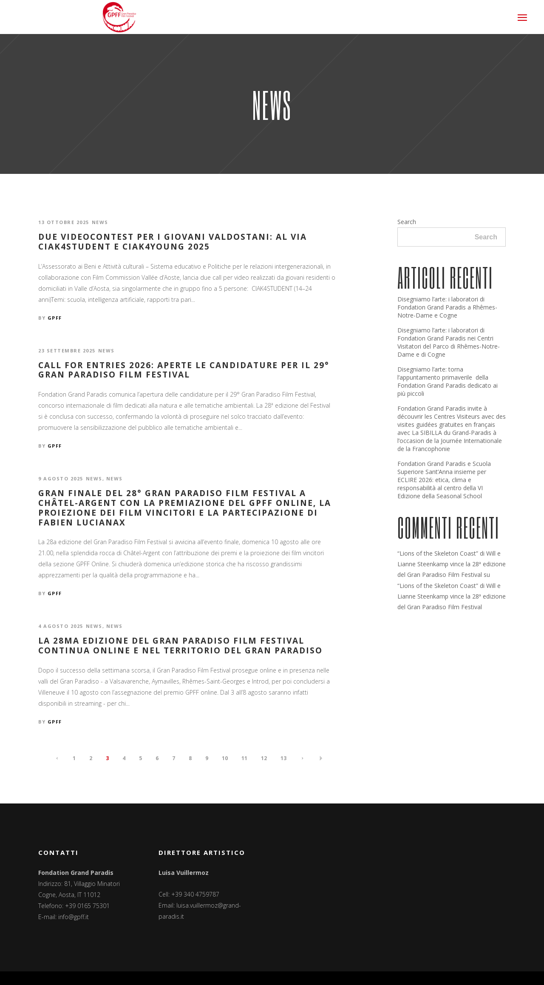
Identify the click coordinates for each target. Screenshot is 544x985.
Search (406, 222)
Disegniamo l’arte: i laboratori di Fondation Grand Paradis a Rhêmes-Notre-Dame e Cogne (447, 307)
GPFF (55, 318)
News (100, 222)
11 (244, 758)
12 (264, 758)
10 (225, 758)
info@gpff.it (73, 917)
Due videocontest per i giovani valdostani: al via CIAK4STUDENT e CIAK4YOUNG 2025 (172, 242)
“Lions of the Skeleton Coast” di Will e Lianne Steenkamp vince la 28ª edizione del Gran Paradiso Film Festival (451, 564)
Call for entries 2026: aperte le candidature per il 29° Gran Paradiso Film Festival (183, 370)
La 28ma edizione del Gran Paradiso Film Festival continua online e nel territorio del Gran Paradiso (180, 646)
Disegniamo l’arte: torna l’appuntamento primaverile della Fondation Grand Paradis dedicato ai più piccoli (447, 381)
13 (283, 758)
